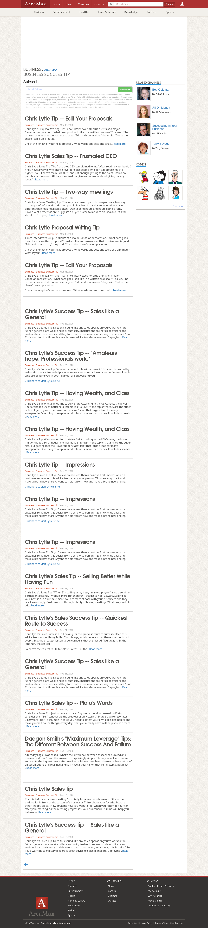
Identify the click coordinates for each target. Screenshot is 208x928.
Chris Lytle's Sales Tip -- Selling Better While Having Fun (77, 578)
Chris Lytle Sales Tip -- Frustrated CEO (71, 155)
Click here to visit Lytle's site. (42, 381)
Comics (112, 890)
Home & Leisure (106, 12)
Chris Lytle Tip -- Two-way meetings (69, 191)
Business (39, 12)
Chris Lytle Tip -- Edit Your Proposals (68, 118)
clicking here (103, 107)
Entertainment (61, 12)
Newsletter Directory (159, 905)
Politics (151, 12)
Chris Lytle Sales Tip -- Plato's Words (68, 702)
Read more (119, 144)
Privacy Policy (146, 923)
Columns (112, 895)
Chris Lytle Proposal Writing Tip (62, 227)
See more (178, 206)
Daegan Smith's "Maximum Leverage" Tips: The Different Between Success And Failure (78, 741)
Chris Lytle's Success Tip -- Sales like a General (72, 313)
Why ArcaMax (155, 895)
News (111, 886)
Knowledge (131, 12)
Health (83, 12)
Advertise (132, 923)
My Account (154, 890)
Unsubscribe (176, 923)
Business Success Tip (47, 125)
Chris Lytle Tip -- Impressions (60, 464)
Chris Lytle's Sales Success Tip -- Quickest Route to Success (76, 620)
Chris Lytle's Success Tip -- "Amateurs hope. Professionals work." (71, 355)
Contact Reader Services (161, 886)
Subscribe (125, 90)
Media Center (155, 900)
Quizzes (112, 900)
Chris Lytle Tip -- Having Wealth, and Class (77, 392)
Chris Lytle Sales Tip (49, 788)
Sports (170, 12)
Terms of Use (161, 923)
